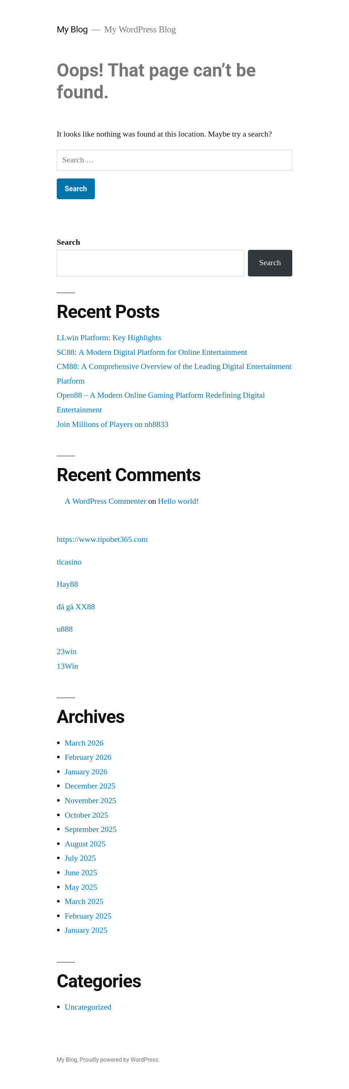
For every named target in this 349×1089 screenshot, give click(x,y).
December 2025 (90, 786)
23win (67, 651)
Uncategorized (88, 1007)
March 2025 (84, 901)
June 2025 (81, 873)
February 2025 (88, 916)
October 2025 (86, 815)
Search (68, 242)
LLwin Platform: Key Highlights (109, 338)
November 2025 (90, 800)
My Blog (72, 29)
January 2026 (86, 772)
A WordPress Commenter (106, 501)
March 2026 (84, 743)
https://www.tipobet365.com (102, 539)
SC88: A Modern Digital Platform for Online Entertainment (152, 352)
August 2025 (85, 844)
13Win (67, 666)
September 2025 (91, 829)
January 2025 (86, 930)
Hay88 (67, 584)
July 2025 (80, 858)
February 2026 (88, 757)
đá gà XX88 (76, 607)
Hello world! (178, 501)
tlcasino (69, 562)
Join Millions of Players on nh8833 (112, 424)
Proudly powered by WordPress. (120, 1059)
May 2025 (81, 887)
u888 (65, 629)
